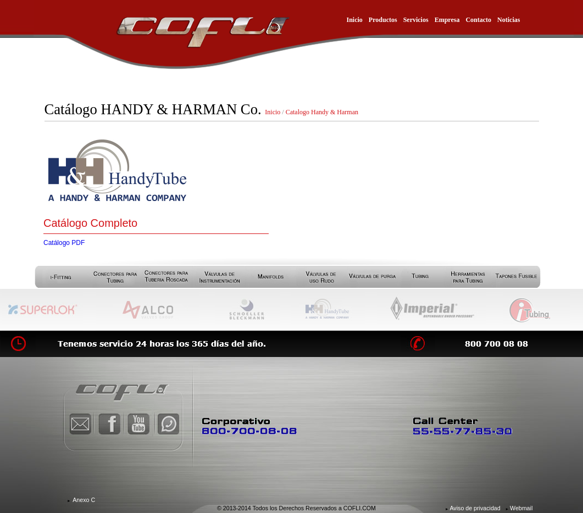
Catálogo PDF (64, 243)
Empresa (447, 20)
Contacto (478, 20)
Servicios (416, 20)
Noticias (508, 20)
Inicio (355, 20)
